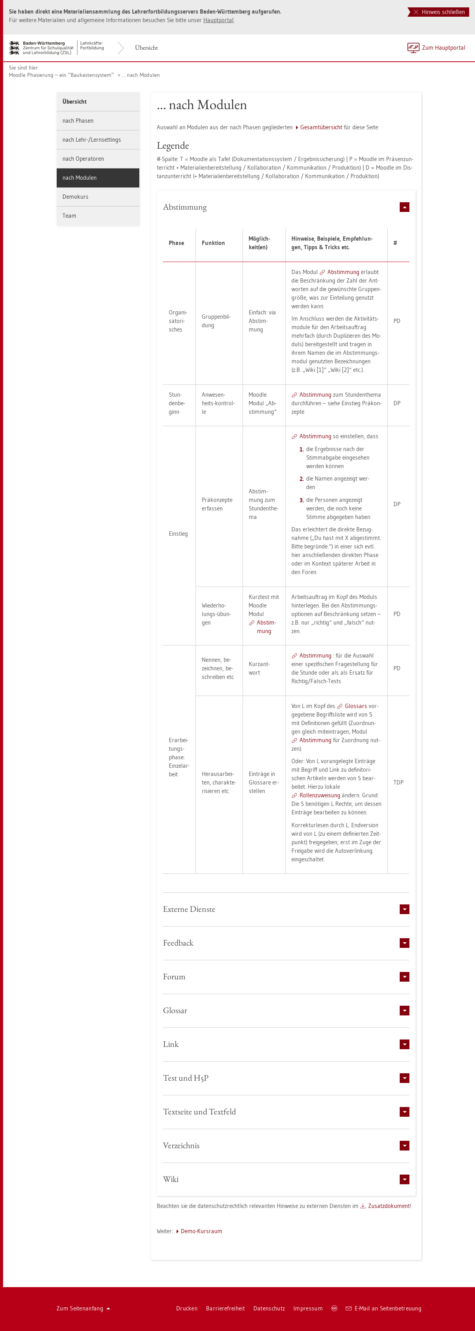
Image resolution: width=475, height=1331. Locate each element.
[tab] (286, 207)
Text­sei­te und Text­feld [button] (286, 1111)
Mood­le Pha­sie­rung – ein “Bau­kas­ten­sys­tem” (61, 74)
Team (69, 215)
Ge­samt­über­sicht (321, 127)
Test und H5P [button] (286, 1077)
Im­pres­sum (308, 1308)
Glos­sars (356, 706)
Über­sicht (146, 47)
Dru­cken (187, 1308)
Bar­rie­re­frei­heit (225, 1308)
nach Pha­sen (78, 120)
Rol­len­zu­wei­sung (320, 795)
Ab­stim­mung (343, 272)
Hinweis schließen (439, 12)
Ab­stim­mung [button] (286, 206)
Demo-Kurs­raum (201, 1231)
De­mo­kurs (75, 196)
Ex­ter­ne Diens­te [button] (286, 909)
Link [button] (286, 1044)
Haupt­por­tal (218, 20)
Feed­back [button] (286, 942)
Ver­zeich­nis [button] (286, 1145)
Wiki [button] (286, 1179)
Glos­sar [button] (286, 1010)
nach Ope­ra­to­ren (83, 158)
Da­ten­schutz (269, 1308)
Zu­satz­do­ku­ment (389, 1206)
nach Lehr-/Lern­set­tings (91, 139)
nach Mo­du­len (79, 177)
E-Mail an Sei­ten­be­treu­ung (383, 1308)
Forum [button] (286, 976)
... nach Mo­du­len (141, 74)
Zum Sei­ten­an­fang (83, 1308)
